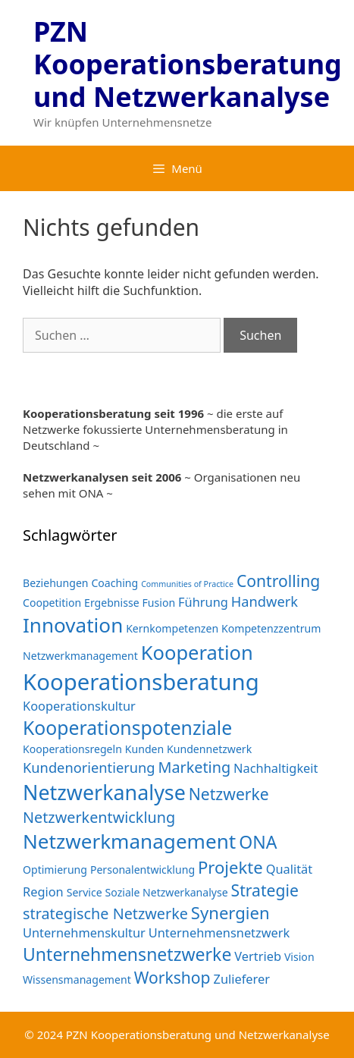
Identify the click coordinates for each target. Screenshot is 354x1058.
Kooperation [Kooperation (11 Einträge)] (197, 652)
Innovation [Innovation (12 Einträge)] (73, 625)
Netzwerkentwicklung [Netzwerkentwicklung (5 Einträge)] (99, 817)
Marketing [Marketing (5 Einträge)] (194, 767)
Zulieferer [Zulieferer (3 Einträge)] (242, 978)
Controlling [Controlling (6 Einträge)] (278, 581)
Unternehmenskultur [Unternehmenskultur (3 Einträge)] (84, 932)
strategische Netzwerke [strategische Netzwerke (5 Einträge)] (105, 913)
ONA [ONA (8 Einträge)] (258, 842)
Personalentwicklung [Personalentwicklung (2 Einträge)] (142, 869)
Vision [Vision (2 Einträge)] (299, 957)
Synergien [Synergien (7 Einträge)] (230, 912)
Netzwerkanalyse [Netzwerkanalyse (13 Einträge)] (104, 792)
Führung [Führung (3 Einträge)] (203, 602)
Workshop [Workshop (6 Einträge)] (172, 977)
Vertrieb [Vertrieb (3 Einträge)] (257, 956)
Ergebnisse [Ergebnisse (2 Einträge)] (111, 602)
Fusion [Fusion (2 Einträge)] (159, 602)
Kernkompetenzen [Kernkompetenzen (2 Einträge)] (172, 628)
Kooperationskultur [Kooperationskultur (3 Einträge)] (79, 705)
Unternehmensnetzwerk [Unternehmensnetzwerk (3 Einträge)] (219, 932)
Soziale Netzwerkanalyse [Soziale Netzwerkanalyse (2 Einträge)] (166, 892)
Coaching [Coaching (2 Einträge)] (114, 583)
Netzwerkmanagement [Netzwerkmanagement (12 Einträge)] (129, 841)
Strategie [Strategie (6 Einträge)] (265, 890)
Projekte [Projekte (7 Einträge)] (230, 867)
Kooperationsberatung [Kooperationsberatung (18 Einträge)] (141, 682)
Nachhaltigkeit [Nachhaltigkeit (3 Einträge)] (275, 768)
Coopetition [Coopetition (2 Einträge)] (52, 602)
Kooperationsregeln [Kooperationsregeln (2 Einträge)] (72, 749)
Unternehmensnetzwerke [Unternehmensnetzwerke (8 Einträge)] (127, 954)
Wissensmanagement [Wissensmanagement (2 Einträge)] (77, 979)
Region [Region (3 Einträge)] (43, 891)
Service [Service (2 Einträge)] (84, 892)
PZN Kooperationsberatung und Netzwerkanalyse (187, 64)
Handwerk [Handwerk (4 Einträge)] (264, 601)
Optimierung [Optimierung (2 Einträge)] (55, 869)
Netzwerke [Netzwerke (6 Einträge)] (229, 794)
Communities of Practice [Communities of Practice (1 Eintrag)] (187, 584)
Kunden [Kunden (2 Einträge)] (144, 749)
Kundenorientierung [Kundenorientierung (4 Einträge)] (89, 767)
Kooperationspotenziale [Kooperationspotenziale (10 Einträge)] (127, 727)
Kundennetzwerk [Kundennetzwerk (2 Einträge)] (209, 749)
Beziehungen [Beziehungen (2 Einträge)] (56, 583)
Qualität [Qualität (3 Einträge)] (289, 868)
